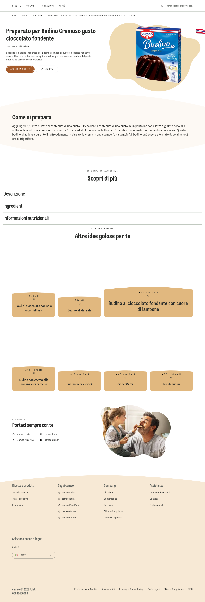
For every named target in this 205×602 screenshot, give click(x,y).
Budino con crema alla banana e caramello (33, 355)
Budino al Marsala (79, 281)
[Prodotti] (33, 6)
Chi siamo (109, 493)
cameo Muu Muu (70, 505)
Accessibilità (108, 589)
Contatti (154, 499)
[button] (47, 69)
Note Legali (154, 589)
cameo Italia (68, 493)
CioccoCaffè (125, 355)
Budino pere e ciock (79, 355)
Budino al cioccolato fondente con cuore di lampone (148, 281)
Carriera (108, 505)
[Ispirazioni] (50, 6)
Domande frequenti (160, 493)
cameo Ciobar (69, 511)
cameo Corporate (113, 518)
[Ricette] (18, 6)
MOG (190, 589)
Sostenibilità (110, 499)
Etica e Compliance (114, 511)
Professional (156, 505)
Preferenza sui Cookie (85, 589)
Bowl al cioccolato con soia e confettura (33, 281)
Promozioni (18, 505)
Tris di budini (171, 355)
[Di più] (64, 6)
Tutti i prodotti (20, 499)
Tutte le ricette (20, 493)
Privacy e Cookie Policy (131, 589)
